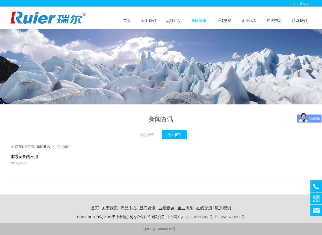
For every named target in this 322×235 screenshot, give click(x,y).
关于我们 (148, 20)
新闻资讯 (198, 20)
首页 (127, 20)
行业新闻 (174, 134)
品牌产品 (173, 20)
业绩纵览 (223, 20)
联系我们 (299, 20)
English (305, 4)
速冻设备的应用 (24, 156)
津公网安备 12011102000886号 (190, 217)
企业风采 (249, 20)
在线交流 (274, 20)
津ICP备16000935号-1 (161, 228)
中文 (293, 4)
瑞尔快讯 (148, 134)
